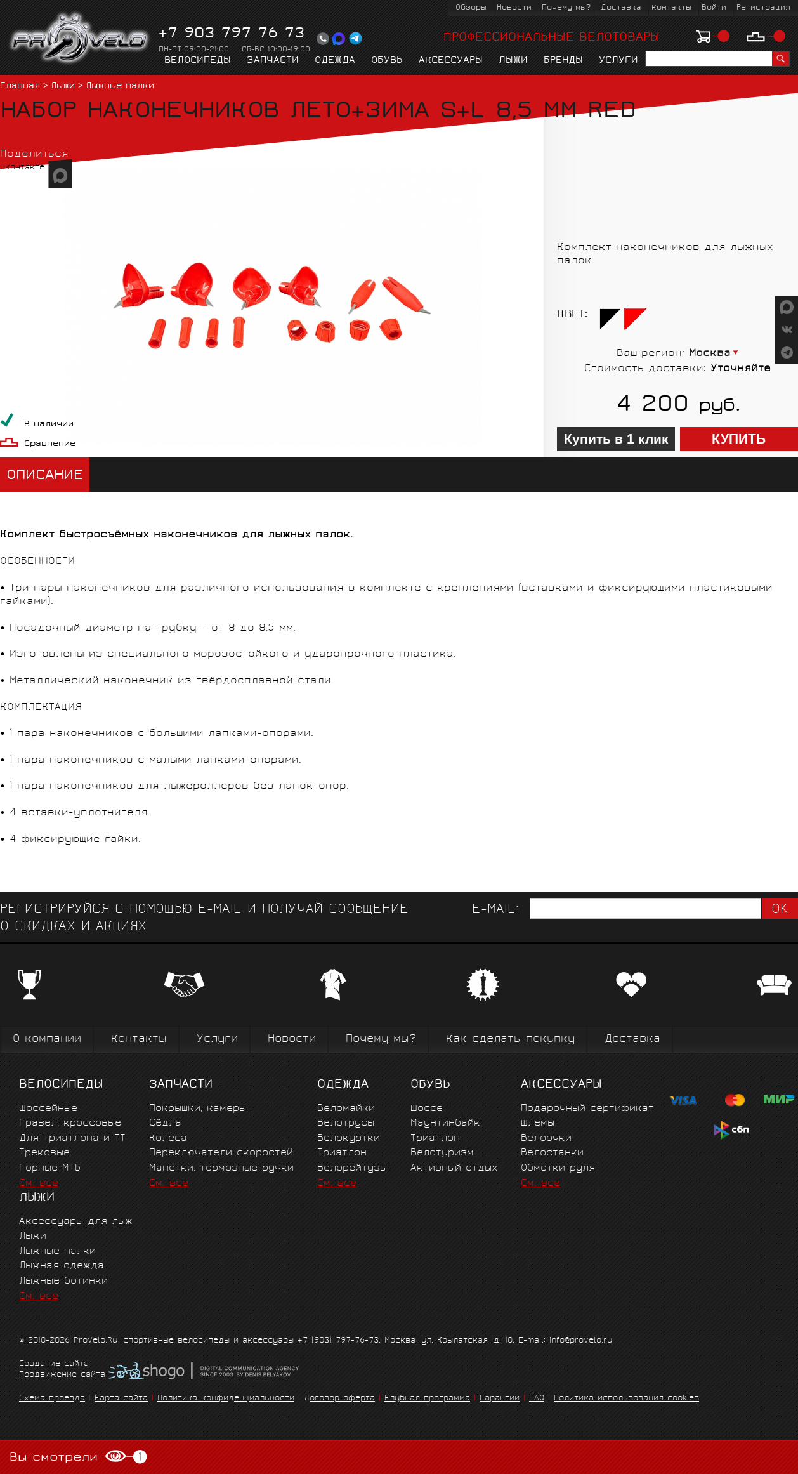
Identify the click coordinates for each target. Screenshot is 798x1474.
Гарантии (500, 1398)
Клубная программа (427, 1398)
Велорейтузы (352, 1168)
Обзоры (471, 8)
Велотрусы (345, 1123)
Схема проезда (52, 1398)
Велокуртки (348, 1138)
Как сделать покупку (510, 1039)
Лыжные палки (120, 86)
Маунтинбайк (445, 1123)
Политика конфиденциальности (225, 1398)
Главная (20, 86)
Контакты (671, 8)
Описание (44, 476)
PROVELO (80, 39)
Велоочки (546, 1138)
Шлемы (537, 1123)
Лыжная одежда (61, 1266)
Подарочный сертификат (587, 1108)
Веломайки (346, 1108)
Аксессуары (451, 61)
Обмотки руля (558, 1168)
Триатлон (342, 1153)
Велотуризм (442, 1153)
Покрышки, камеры (197, 1108)
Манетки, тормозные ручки (221, 1168)
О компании (47, 1039)
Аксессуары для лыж (76, 1221)
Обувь (387, 61)
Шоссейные (48, 1108)
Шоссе (426, 1108)
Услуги (618, 61)
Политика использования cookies (626, 1398)
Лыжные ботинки (63, 1281)
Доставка (621, 8)
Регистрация (763, 8)
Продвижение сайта (62, 1376)
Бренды (563, 61)
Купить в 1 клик (616, 439)
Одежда (335, 61)
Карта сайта (121, 1398)
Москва (710, 353)
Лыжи (513, 61)
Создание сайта (54, 1365)
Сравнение (49, 444)
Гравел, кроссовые (70, 1123)
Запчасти (273, 61)
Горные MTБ (50, 1168)
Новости (514, 8)
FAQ (536, 1398)
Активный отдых (453, 1168)
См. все (38, 1183)
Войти (714, 8)
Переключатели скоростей (221, 1153)
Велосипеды (197, 61)
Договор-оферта (339, 1398)
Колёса (168, 1138)
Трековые (44, 1153)
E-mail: (495, 910)
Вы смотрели (78, 1457)
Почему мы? (566, 8)
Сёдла (165, 1123)
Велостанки (552, 1153)
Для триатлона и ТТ (72, 1138)
